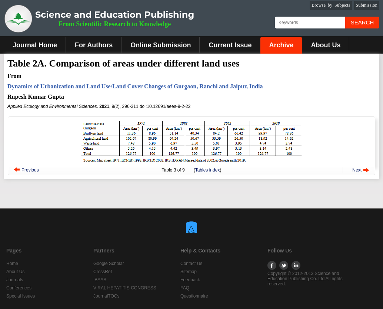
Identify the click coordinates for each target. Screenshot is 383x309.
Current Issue (230, 45)
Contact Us (191, 263)
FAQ (184, 288)
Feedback (190, 279)
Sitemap (188, 271)
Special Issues (20, 296)
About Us (325, 45)
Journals (14, 279)
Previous (30, 170)
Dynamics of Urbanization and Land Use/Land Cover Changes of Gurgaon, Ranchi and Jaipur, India (135, 86)
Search (362, 22)
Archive (281, 45)
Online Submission (160, 45)
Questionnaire (194, 296)
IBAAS (99, 279)
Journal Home (35, 45)
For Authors (94, 45)
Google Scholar (108, 263)
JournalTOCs (106, 296)
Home (12, 263)
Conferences (18, 288)
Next (357, 170)
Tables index (207, 170)
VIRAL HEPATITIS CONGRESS (124, 288)
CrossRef (102, 271)
